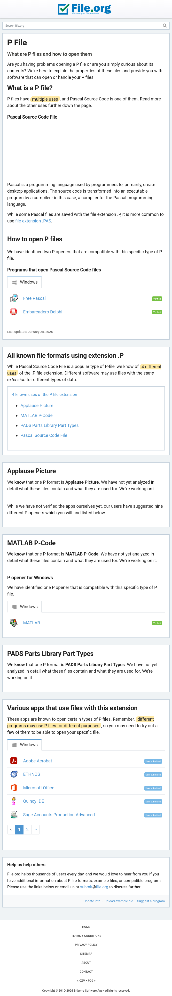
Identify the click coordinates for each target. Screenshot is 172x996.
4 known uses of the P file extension (44, 394)
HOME (86, 927)
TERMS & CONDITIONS (86, 936)
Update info (92, 901)
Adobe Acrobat (37, 760)
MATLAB (31, 622)
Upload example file (118, 901)
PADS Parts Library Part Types (50, 425)
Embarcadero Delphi (43, 311)
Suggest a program (151, 901)
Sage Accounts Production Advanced (59, 814)
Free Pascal (34, 298)
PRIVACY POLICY (86, 945)
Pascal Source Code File (44, 435)
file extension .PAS (33, 220)
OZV (82, 980)
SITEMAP (86, 953)
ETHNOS (31, 774)
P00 (90, 980)
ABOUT (86, 962)
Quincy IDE (33, 801)
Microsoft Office (39, 787)
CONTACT (86, 971)
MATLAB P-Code (37, 415)
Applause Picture (37, 405)
